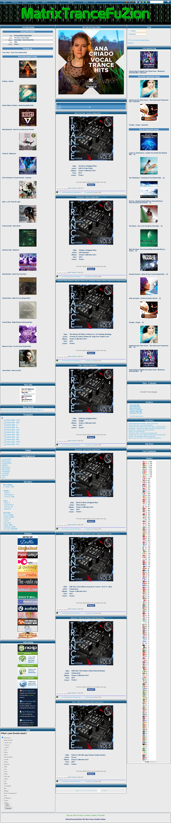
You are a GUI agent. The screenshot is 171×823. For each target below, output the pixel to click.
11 (94, 790)
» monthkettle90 (6, 463)
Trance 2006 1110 (13, 420)
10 (92, 790)
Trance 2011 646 (12, 432)
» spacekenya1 (5, 467)
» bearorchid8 (5, 469)
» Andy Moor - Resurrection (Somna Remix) (141, 430)
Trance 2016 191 (12, 444)
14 (101, 790)
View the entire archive (136, 416)
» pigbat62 (4, 465)
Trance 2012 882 (12, 435)
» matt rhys (4, 475)
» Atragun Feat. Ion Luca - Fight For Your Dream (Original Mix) (147, 434)
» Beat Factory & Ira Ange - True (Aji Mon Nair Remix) (144, 438)
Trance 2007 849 (12, 423)
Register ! (131, 43)
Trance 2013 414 (12, 437)
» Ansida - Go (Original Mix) (136, 431)
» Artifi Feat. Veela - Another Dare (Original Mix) (142, 433)
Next (104, 790)
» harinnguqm (5, 471)
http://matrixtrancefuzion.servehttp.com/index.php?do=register (21, 410)
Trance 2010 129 (12, 430)
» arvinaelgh (5, 473)
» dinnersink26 (6, 461)
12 (96, 790)
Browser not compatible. (28, 205)
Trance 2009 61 (12, 427)
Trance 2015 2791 (13, 442)
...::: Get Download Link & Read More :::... (70, 192)
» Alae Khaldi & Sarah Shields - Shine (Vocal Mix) (143, 423)
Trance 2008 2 (11, 425)
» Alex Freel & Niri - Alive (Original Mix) (140, 425)
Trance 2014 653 (12, 439)
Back (77, 790)
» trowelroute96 (6, 459)
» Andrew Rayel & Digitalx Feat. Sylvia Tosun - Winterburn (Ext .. (147, 426)
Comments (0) (90, 192)
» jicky (3, 477)
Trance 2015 (105, 113)
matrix (7, 487)
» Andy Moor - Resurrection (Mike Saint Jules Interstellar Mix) (146, 428)
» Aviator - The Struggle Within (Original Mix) (141, 436)
